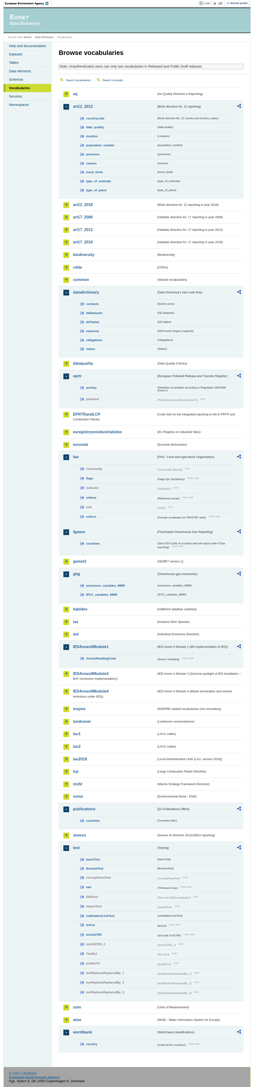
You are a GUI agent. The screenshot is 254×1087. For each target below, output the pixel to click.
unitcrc (91, 516)
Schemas (16, 79)
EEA (28, 3)
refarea (91, 497)
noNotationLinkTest (100, 916)
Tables (14, 62)
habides (80, 609)
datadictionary (86, 292)
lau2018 (80, 759)
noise (78, 796)
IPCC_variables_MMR (101, 594)
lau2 (77, 746)
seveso (79, 835)
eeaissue (92, 331)
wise (77, 1020)
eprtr (77, 376)
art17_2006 (83, 217)
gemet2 (79, 561)
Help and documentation (27, 46)
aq (75, 94)
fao (76, 457)
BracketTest (94, 868)
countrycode (95, 118)
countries (93, 543)
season (91, 163)
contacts (92, 304)
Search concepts (112, 80)
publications (84, 809)
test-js (90, 925)
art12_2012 (83, 106)
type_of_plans (96, 190)
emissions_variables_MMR (105, 585)
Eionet (28, 37)
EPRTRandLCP (86, 414)
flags (89, 478)
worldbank (82, 1032)
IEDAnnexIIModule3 (90, 674)
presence (92, 154)
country (91, 1044)
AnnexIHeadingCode (101, 658)
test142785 (94, 934)
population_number (100, 145)
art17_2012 (83, 230)
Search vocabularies (78, 80)
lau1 (77, 734)
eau (88, 887)
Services (15, 96)
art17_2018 (83, 242)
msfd (77, 784)
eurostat (80, 445)
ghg (76, 574)
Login (207, 3)
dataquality (83, 363)
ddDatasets (94, 313)
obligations (94, 340)
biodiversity (83, 255)
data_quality (95, 127)
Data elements (20, 71)
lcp (75, 771)
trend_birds (94, 172)
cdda (77, 267)
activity (91, 387)
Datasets (15, 54)
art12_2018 (83, 205)
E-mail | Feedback (23, 1073)
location (92, 136)
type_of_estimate (98, 181)
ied (75, 634)
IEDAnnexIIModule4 (90, 691)
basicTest (93, 859)
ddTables (92, 322)
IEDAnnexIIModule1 (90, 647)
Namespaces (19, 105)
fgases (79, 532)
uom (77, 1007)
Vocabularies (19, 88)
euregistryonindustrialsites (97, 432)
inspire (79, 709)
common (81, 280)
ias (75, 622)
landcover (82, 721)
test (76, 848)
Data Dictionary (44, 37)
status (90, 349)
